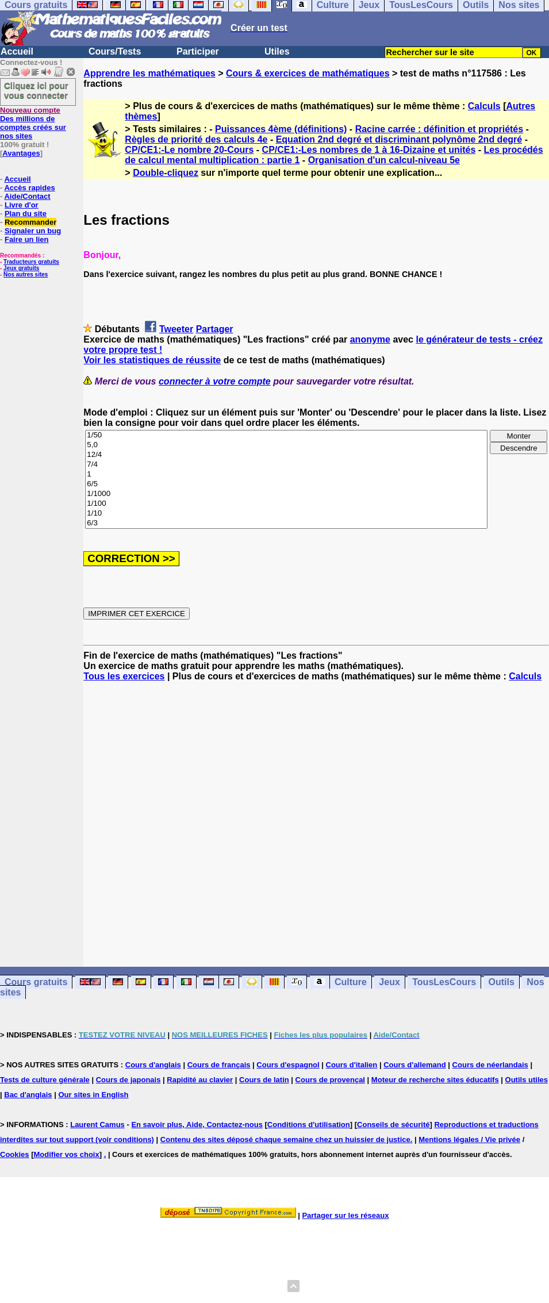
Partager (214, 329)
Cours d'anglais (153, 1064)
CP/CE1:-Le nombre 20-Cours (189, 150)
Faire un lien (27, 239)
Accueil (17, 51)
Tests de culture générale (45, 1079)
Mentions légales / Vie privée (469, 1139)
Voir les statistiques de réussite (152, 360)
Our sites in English (93, 1094)
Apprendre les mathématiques (149, 73)
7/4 (286, 465)
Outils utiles (526, 1079)
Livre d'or (22, 205)
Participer (197, 51)
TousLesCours (444, 982)
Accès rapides (29, 187)
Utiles (277, 51)
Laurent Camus (97, 1124)
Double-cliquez (165, 173)
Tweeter (176, 329)
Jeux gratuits (21, 268)
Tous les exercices (123, 676)
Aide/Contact (27, 196)
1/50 (286, 435)
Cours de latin (264, 1079)
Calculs (484, 106)
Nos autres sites (25, 274)
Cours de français (219, 1064)
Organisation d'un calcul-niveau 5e (384, 160)
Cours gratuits (36, 982)
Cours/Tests (115, 51)
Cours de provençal (330, 1079)
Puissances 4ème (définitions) (281, 129)
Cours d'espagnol (287, 1064)
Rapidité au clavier (200, 1079)
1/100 (286, 504)
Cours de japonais (128, 1079)
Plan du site (26, 213)
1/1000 (286, 494)
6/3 (286, 523)
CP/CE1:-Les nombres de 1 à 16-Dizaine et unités (369, 150)
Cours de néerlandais (490, 1064)
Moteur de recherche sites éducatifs (435, 1079)
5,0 (286, 445)
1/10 (286, 513)
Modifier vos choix (66, 1154)
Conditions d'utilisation (308, 1124)
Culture (351, 982)
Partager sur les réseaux (345, 1215)
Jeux (389, 982)
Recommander (30, 222)
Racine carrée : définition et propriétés (439, 129)
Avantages (21, 153)
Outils (502, 982)
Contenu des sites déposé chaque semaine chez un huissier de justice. (286, 1139)
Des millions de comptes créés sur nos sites (33, 123)
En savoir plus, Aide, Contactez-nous (197, 1124)
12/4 (286, 455)
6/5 (286, 484)
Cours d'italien (352, 1064)
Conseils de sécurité (393, 1124)
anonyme (370, 339)
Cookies (14, 1154)
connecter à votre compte (215, 381)
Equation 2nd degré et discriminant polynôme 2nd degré (399, 139)
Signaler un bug (33, 230)
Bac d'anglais (28, 1094)
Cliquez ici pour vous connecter (36, 90)
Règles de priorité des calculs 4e (196, 139)
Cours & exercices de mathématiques (308, 73)
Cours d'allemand (414, 1064)
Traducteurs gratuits (31, 262)
